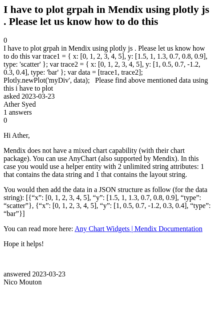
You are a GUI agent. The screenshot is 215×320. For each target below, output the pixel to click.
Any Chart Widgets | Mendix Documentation (139, 228)
